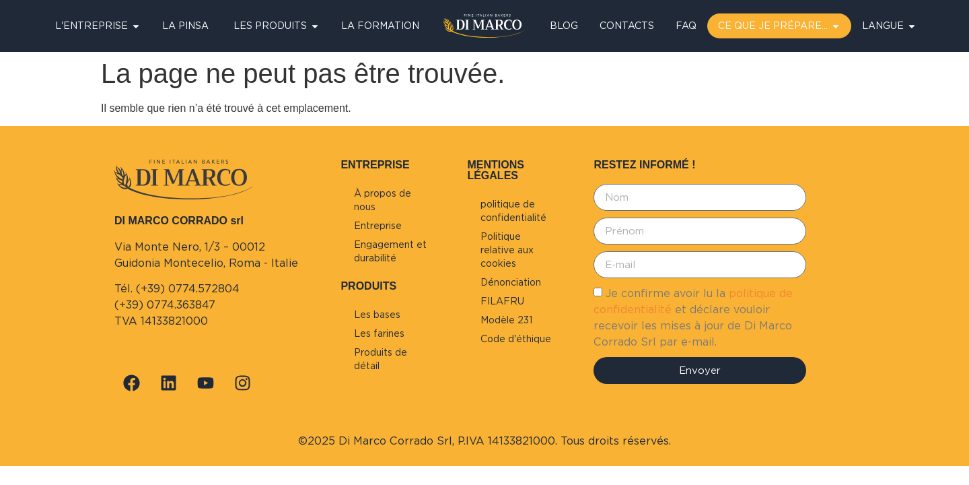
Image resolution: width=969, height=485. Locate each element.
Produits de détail (380, 359)
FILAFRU (502, 301)
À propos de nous (382, 200)
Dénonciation (510, 282)
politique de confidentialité (513, 211)
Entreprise (378, 225)
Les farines (379, 333)
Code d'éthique (515, 338)
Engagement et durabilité (390, 251)
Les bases (377, 314)
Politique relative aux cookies (507, 250)
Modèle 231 (506, 320)
